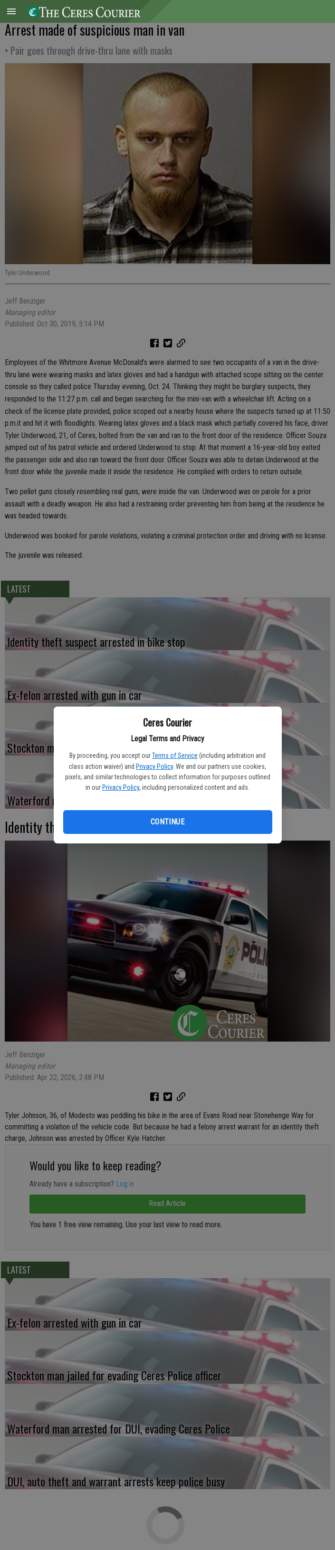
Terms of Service (175, 755)
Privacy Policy (154, 766)
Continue (167, 821)
